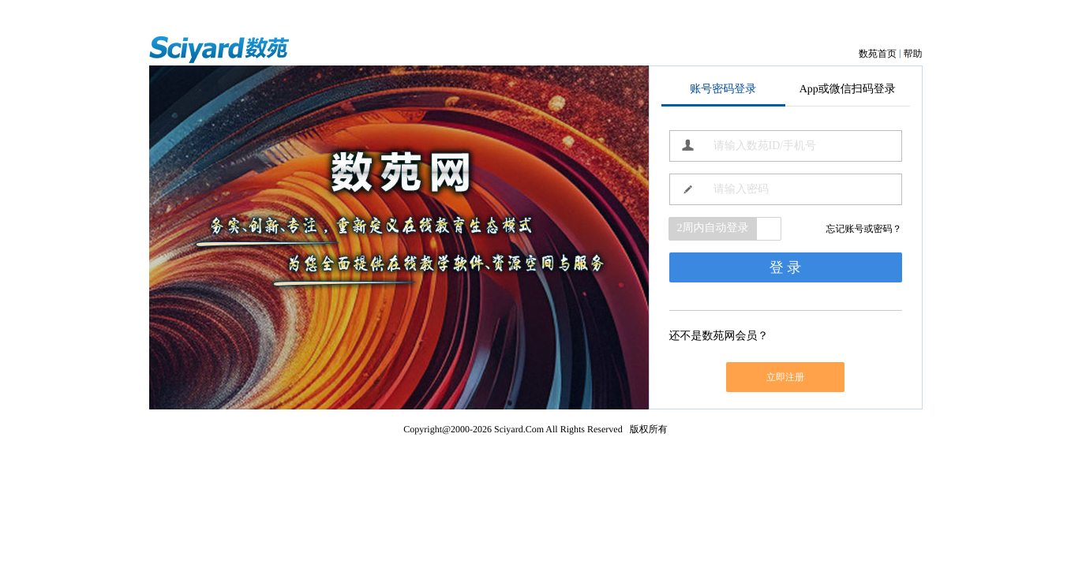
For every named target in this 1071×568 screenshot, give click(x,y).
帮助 (913, 53)
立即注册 (785, 377)
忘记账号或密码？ (864, 228)
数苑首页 (878, 53)
